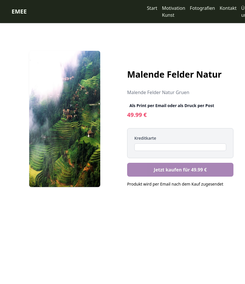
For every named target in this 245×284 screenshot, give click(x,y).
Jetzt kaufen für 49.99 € (180, 170)
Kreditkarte (145, 138)
